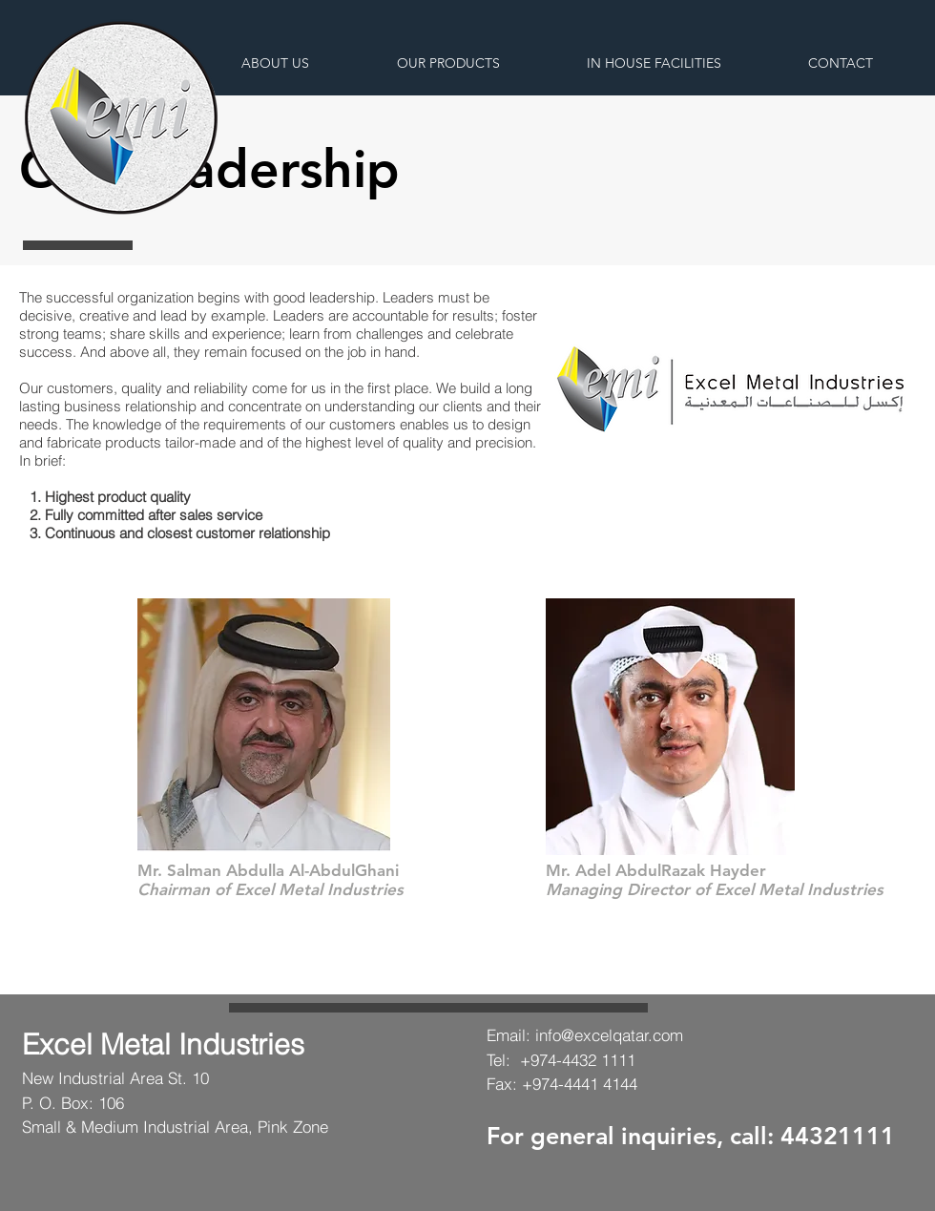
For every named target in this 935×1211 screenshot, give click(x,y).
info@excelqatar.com (609, 1035)
